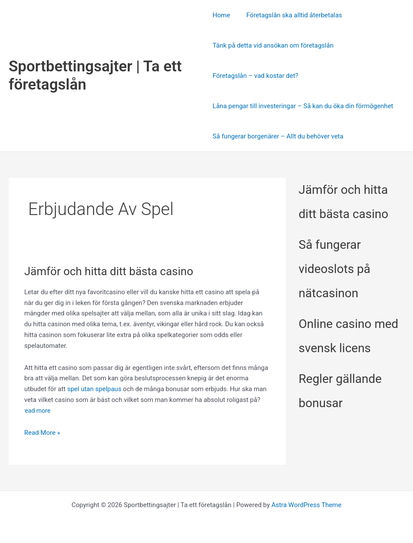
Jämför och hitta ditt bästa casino (108, 271)
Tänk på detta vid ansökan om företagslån (273, 45)
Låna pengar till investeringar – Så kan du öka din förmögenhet (303, 106)
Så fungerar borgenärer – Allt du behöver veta (278, 136)
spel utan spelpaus (94, 389)
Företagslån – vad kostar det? (255, 76)
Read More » (42, 432)
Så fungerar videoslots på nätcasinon (335, 269)
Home (221, 15)
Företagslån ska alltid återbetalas (291, 15)
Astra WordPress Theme (306, 505)
